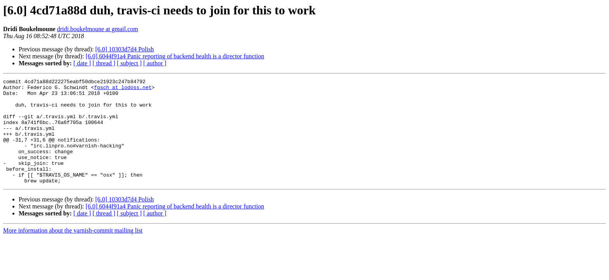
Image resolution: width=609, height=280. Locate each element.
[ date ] (82, 63)
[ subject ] (129, 63)
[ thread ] (103, 63)
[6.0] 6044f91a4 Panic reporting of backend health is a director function (174, 56)
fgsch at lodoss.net (122, 89)
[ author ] (155, 63)
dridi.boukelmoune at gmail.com (97, 29)
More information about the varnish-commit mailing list (73, 251)
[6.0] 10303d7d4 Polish (124, 49)
